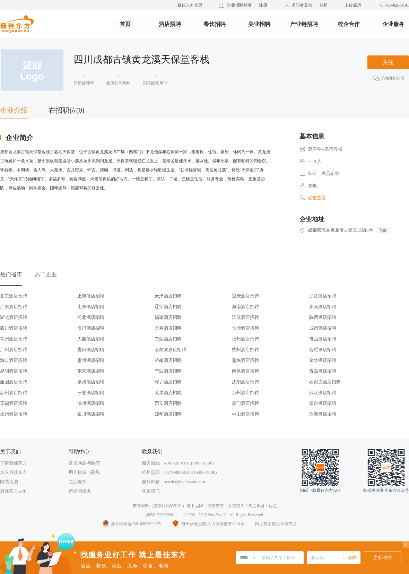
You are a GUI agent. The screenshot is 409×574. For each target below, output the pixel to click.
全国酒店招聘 (13, 381)
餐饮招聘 (214, 24)
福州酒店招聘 (245, 338)
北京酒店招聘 (13, 295)
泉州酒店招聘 (90, 381)
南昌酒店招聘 (245, 371)
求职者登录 (301, 5)
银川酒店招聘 (90, 414)
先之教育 (256, 505)
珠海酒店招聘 (322, 414)
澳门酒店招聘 (90, 328)
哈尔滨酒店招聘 (170, 349)
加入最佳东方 (13, 472)
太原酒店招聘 (168, 392)
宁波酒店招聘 (168, 371)
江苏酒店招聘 (245, 317)
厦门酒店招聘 (245, 403)
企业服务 (393, 24)
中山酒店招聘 (245, 414)
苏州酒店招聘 (13, 392)
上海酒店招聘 (90, 295)
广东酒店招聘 (13, 306)
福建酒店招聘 (168, 317)
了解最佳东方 (13, 463)
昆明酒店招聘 (13, 371)
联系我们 (151, 491)
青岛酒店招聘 (322, 371)
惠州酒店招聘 (90, 360)
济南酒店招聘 (168, 360)
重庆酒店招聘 (245, 295)
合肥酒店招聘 (322, 349)
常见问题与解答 (84, 463)
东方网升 (140, 505)
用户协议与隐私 (84, 472)
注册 (263, 5)
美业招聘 (259, 24)
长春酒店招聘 (168, 328)
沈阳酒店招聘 (245, 381)
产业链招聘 (304, 24)
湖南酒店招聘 (322, 306)
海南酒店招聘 (245, 306)
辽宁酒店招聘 (168, 306)
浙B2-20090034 (159, 514)
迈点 (273, 505)
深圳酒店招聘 (168, 381)
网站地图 (9, 481)
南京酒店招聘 (90, 371)
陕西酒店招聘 (322, 317)
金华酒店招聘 (322, 360)
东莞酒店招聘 (168, 338)
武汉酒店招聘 (322, 392)
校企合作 (349, 24)
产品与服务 (80, 491)
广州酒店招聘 (13, 349)
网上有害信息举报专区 (276, 523)
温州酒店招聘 (90, 403)
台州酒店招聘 (245, 392)
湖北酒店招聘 (13, 317)
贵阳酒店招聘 (90, 349)
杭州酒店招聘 (245, 349)
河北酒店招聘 (90, 317)
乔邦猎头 (236, 505)
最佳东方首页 (189, 5)
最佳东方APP (13, 491)
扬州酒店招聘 (13, 414)
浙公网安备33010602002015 (131, 523)
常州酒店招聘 (13, 338)
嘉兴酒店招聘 (245, 360)
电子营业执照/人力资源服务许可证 (208, 523)
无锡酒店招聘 (13, 403)
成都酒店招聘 (322, 328)
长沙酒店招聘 (245, 328)
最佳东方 (215, 505)
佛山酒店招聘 (322, 338)
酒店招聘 (170, 24)
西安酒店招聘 (168, 403)
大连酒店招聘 (90, 338)
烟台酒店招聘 (322, 403)
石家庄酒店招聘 (325, 381)
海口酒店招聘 (13, 360)
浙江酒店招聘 (322, 295)
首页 (125, 24)
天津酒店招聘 (168, 295)
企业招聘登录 (239, 5)
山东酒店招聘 (90, 306)
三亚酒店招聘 (90, 392)
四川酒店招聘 (13, 328)
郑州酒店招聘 (168, 414)
